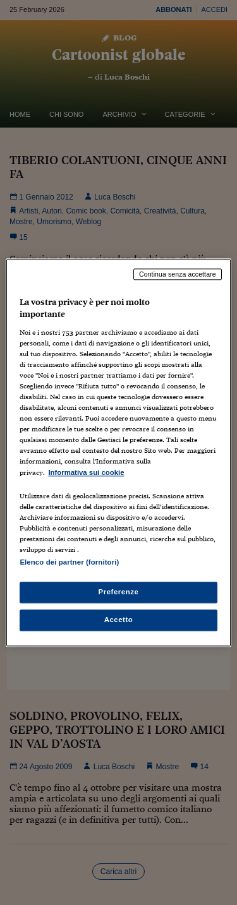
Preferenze (119, 592)
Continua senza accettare (177, 274)
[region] (118, 452)
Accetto (118, 619)
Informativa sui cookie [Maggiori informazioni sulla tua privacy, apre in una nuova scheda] (86, 472)
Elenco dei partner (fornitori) (69, 562)
